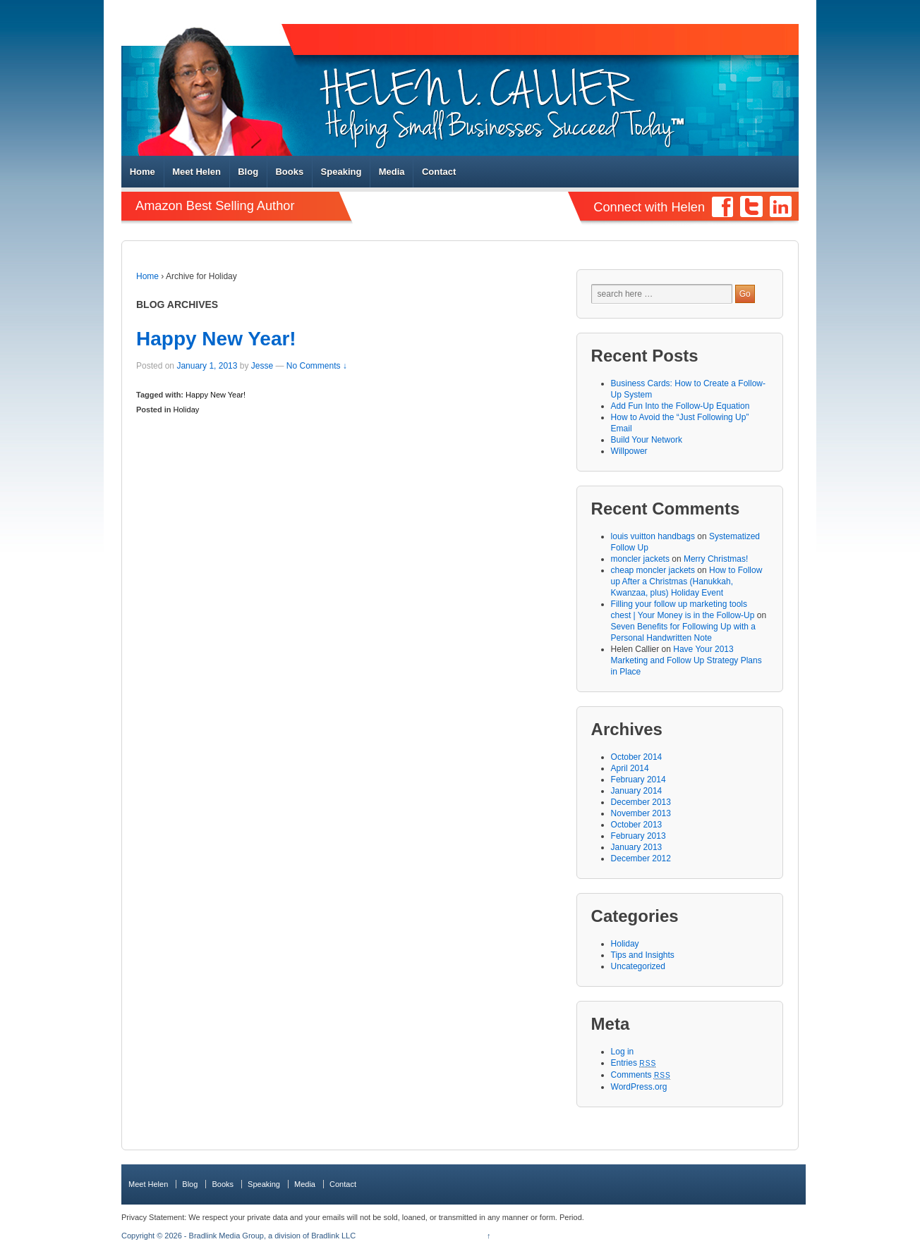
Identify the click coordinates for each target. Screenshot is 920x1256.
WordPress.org (639, 1087)
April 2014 (630, 768)
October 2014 (636, 757)
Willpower (629, 451)
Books (289, 171)
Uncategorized (638, 966)
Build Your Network (646, 440)
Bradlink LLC (333, 1235)
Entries (634, 1063)
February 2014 (638, 779)
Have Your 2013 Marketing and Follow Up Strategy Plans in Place (686, 660)
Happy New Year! (216, 339)
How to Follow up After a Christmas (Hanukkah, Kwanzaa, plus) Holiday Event (687, 581)
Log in (622, 1052)
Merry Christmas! (716, 559)
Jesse (262, 366)
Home (142, 171)
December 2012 (641, 858)
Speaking (341, 171)
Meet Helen (196, 171)
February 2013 (638, 836)
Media (392, 171)
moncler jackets (640, 559)
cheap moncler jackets (653, 570)
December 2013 (641, 802)
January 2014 (636, 791)
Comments (641, 1075)
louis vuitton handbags (653, 536)
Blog (248, 171)
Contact (439, 171)
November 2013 (641, 813)
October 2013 (636, 825)
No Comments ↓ (316, 366)
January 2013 (636, 847)
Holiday (187, 409)
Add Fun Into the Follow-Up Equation (680, 406)
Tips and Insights (642, 955)
